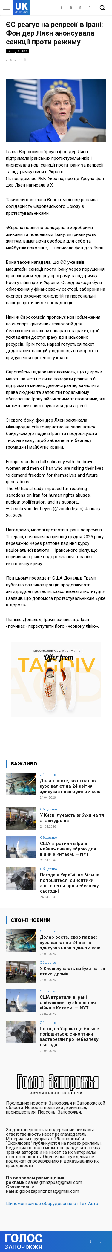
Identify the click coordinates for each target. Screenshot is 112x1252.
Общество (17, 51)
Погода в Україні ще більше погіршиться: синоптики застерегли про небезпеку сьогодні (69, 883)
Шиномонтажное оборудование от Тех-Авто (52, 1203)
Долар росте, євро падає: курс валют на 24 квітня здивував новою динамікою (70, 786)
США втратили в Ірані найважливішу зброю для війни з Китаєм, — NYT (68, 849)
